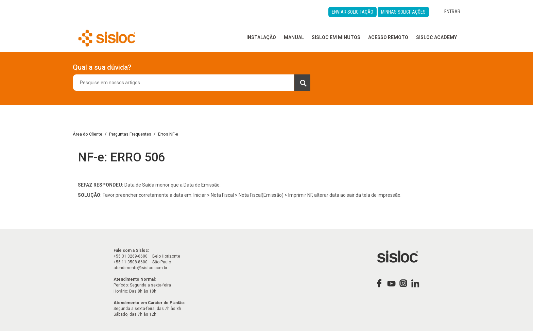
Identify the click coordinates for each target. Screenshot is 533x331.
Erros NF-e (168, 134)
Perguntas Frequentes (130, 134)
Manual (294, 37)
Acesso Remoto (388, 37)
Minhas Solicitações (403, 12)
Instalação (261, 37)
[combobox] (192, 82)
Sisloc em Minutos (336, 37)
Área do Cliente (87, 134)
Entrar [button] (452, 11)
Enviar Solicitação (352, 12)
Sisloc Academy (436, 37)
